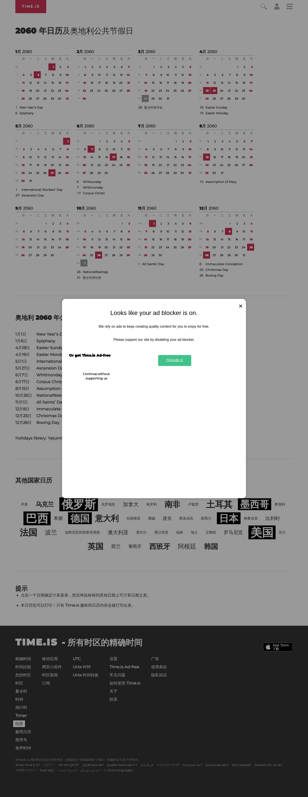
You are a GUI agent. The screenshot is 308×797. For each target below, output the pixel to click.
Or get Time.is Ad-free (89, 355)
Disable (174, 360)
